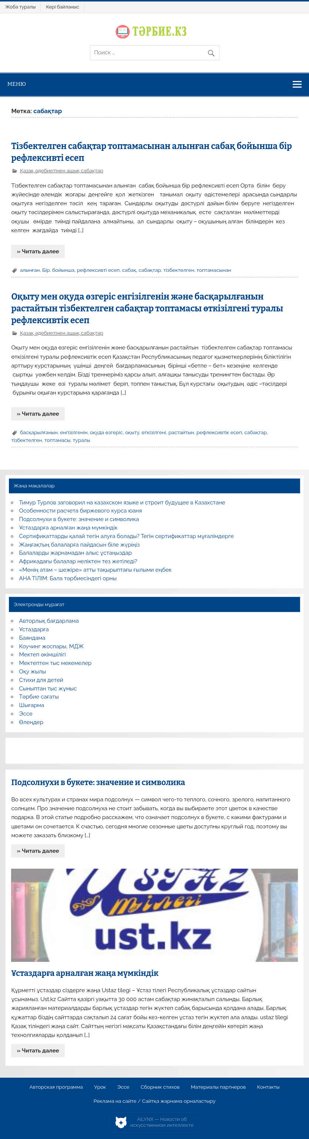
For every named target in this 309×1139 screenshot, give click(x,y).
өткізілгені (153, 432)
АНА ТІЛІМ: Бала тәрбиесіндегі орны (68, 578)
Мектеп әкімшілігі (42, 654)
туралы (81, 440)
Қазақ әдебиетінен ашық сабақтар (61, 170)
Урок (100, 1087)
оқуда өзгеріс (106, 432)
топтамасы (57, 440)
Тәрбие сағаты (39, 696)
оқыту (132, 432)
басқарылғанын (39, 432)
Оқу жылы (32, 671)
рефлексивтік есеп (219, 432)
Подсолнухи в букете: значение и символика (79, 519)
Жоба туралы (20, 7)
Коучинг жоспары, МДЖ (51, 646)
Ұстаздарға (34, 629)
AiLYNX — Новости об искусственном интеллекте (162, 1122)
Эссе (26, 713)
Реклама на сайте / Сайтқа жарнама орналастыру (155, 1101)
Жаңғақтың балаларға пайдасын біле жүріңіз (79, 544)
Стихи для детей (41, 680)
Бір (46, 270)
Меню (16, 84)
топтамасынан (214, 270)
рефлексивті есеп (98, 270)
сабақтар (150, 270)
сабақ (129, 270)
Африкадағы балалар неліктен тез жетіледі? (78, 561)
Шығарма (31, 705)
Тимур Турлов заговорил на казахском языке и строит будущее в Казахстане (122, 502)
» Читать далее (38, 251)
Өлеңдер (31, 722)
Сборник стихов (160, 1087)
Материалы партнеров (218, 1087)
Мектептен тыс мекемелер (55, 663)
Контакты (268, 1087)
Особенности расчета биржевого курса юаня (80, 510)
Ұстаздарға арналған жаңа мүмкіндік (68, 527)
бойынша (63, 270)
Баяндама (32, 638)
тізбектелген (179, 270)
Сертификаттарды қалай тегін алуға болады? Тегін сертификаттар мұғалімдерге (126, 536)
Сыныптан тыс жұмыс (48, 688)
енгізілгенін (73, 432)
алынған (30, 270)
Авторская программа (56, 1087)
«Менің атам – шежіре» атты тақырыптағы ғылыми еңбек (95, 570)
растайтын (181, 432)
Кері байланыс (62, 7)
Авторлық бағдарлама (49, 621)
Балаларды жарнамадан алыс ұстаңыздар (75, 553)
